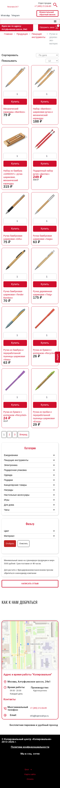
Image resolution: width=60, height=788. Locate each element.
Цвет (6, 531)
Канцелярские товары (15, 485)
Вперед (23, 434)
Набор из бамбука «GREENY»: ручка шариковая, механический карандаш (12, 177)
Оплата (30, 779)
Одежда (8, 475)
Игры (6, 500)
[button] (55, 21)
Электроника (10, 465)
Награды (8, 490)
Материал (9, 536)
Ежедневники (11, 455)
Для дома (9, 505)
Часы (6, 510)
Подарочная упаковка (15, 470)
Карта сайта (30, 774)
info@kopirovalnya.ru (39, 716)
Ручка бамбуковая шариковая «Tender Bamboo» (13, 294)
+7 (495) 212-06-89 (43, 6)
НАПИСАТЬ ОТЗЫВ (30, 584)
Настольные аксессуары (16, 495)
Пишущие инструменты (16, 460)
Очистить (23, 543)
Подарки (8, 480)
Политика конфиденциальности (30, 747)
